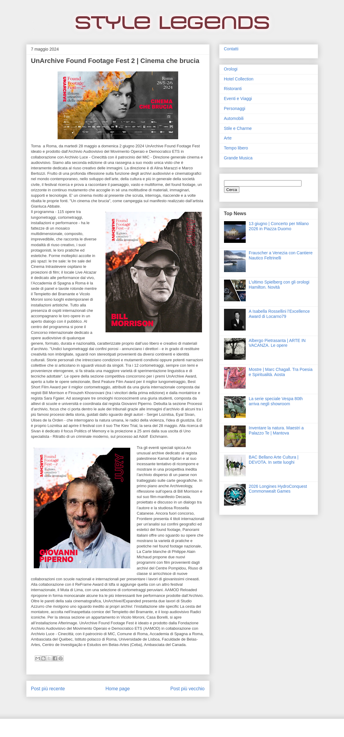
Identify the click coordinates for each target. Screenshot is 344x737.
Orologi (231, 69)
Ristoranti (233, 88)
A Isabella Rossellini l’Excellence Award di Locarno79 (279, 314)
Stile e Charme (238, 128)
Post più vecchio (187, 688)
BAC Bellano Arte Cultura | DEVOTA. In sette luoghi (273, 460)
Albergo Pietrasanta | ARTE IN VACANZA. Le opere (277, 343)
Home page (118, 688)
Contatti (231, 48)
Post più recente (48, 688)
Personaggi (234, 108)
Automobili (234, 118)
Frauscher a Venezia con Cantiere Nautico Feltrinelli (281, 255)
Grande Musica (238, 157)
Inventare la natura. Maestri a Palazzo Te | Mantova (276, 430)
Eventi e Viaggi (238, 98)
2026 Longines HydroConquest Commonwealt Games (278, 489)
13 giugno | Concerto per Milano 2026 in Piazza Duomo (279, 226)
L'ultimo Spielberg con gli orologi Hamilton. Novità (279, 285)
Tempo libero (236, 148)
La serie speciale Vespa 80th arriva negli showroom (276, 401)
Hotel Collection (239, 79)
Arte (228, 138)
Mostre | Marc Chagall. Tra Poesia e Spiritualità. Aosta (280, 372)
